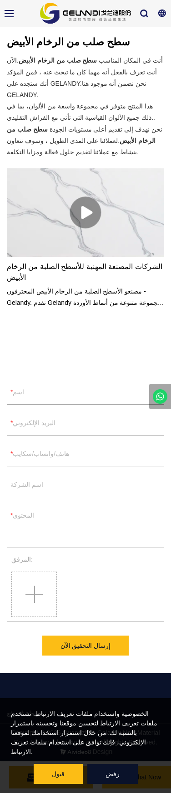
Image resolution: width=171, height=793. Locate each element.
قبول (58, 774)
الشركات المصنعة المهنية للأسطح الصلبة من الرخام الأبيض (84, 272)
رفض (113, 774)
